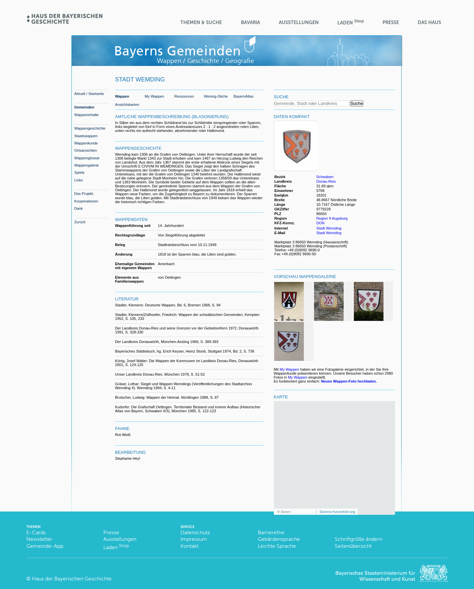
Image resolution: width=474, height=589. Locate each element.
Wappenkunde (86, 143)
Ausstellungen (299, 22)
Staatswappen (86, 136)
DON (321, 223)
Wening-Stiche (216, 96)
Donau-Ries (326, 181)
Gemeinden (84, 107)
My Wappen (154, 96)
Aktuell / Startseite (89, 94)
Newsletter (39, 539)
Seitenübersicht (353, 546)
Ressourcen (184, 96)
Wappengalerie (86, 165)
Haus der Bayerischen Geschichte (72, 578)
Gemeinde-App (44, 546)
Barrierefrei (271, 532)
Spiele (79, 172)
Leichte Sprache (277, 546)
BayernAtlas (243, 96)
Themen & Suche (201, 22)
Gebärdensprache (279, 539)
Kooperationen (86, 201)
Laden (350, 22)
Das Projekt (83, 194)
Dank (78, 208)
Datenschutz (195, 532)
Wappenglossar (87, 158)
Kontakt (189, 546)
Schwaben (324, 177)
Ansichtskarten (127, 105)
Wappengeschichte (90, 128)
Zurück (80, 222)
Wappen (122, 96)
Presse (390, 22)
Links (78, 180)
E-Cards (36, 532)
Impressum (193, 539)
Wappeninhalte (86, 115)
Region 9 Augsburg (332, 218)
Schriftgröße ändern (358, 539)
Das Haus (429, 22)
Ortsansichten (85, 150)
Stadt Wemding (328, 228)
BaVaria (250, 22)
